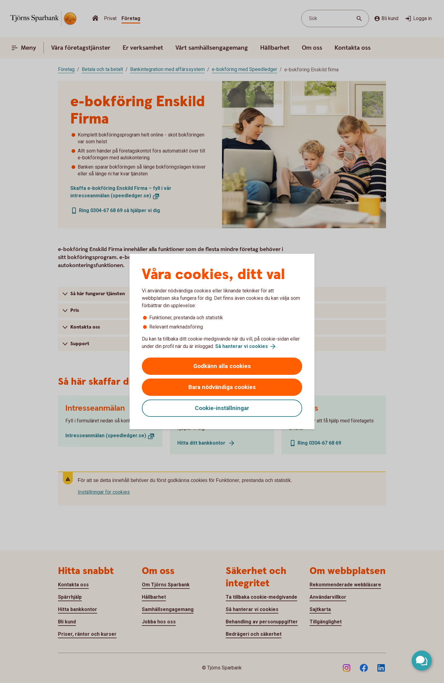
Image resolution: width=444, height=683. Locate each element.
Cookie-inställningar (222, 408)
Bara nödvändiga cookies (222, 387)
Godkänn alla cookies (222, 366)
